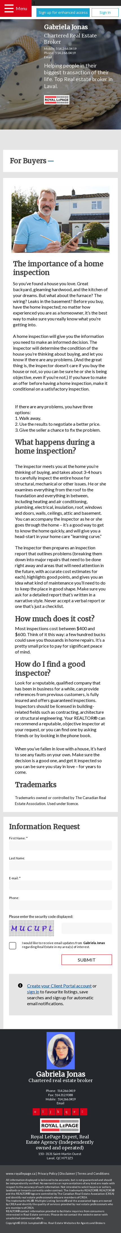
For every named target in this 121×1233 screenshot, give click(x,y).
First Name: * (18, 838)
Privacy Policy (48, 1173)
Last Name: (17, 858)
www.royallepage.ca (20, 1173)
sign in (33, 991)
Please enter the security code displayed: (41, 917)
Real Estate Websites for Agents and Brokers (76, 1223)
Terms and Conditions (93, 1173)
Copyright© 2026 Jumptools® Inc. (27, 1223)
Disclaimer (67, 1173)
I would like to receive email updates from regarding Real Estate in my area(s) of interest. (63, 945)
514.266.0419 (66, 48)
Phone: (14, 898)
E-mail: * (15, 878)
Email (48, 57)
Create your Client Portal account (59, 985)
